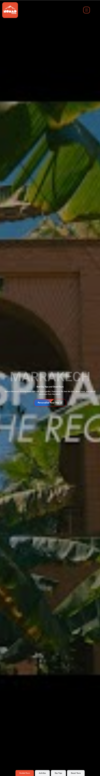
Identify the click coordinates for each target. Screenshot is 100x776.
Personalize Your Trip (50, 402)
